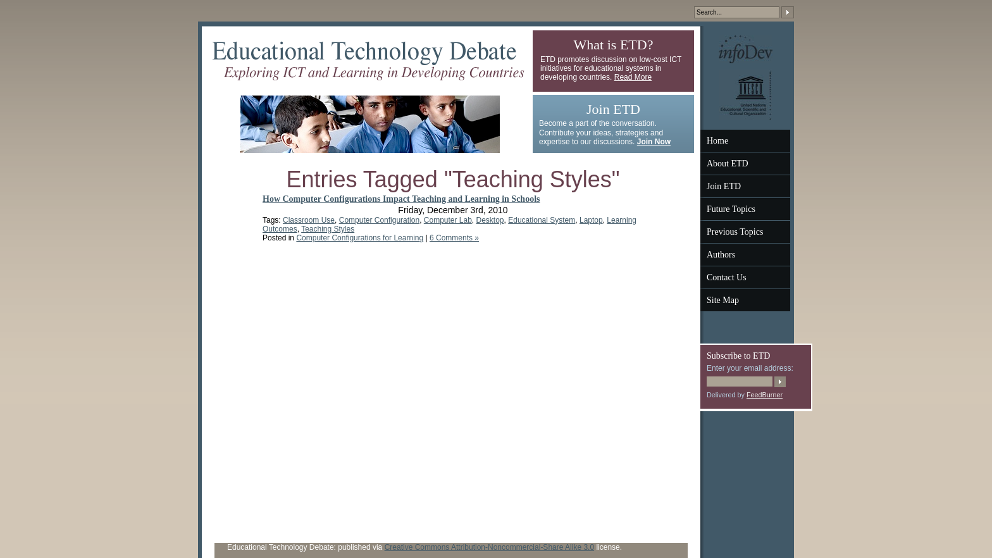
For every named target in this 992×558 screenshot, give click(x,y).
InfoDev (745, 49)
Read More (633, 77)
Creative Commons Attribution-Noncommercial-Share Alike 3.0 (489, 547)
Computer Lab (448, 220)
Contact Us (727, 277)
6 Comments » (454, 237)
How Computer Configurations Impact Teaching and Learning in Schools (401, 199)
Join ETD (724, 186)
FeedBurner (765, 395)
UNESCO (745, 95)
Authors (721, 254)
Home (717, 141)
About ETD (727, 163)
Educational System (541, 220)
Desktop (490, 220)
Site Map (723, 300)
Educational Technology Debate (368, 60)
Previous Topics (735, 232)
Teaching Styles (327, 229)
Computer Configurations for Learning (359, 237)
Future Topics (731, 209)
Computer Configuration (379, 220)
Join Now (654, 141)
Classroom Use (309, 220)
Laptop (591, 220)
